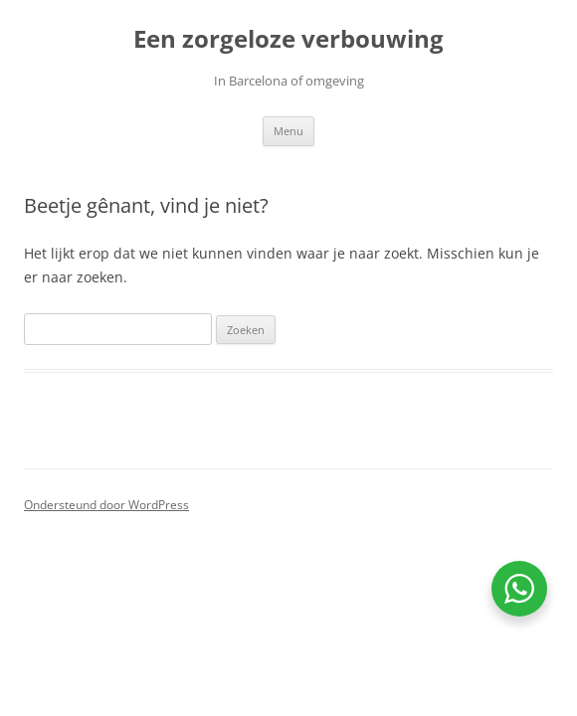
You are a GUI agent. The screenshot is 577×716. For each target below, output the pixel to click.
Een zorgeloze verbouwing (288, 39)
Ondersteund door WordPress (106, 504)
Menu (288, 130)
